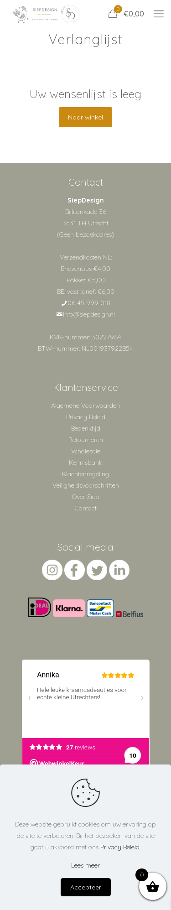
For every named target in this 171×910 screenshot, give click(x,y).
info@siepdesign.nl (89, 314)
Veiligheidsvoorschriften (85, 485)
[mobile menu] (158, 13)
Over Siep (85, 497)
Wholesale (85, 451)
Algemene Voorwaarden (85, 405)
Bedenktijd (85, 428)
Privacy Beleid (85, 417)
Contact (86, 508)
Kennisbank (85, 462)
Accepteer (85, 887)
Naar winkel (85, 117)
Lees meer (85, 865)
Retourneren (85, 440)
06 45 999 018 (88, 303)
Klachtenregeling (85, 474)
